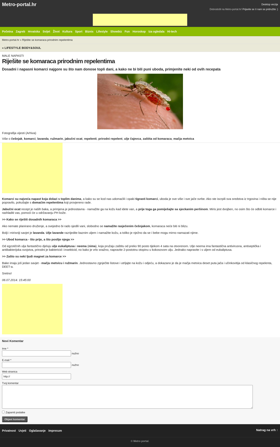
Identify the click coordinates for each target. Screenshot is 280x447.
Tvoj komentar (10, 383)
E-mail (6, 360)
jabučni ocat (74, 138)
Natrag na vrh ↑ (267, 430)
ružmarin (56, 138)
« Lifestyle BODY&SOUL (21, 47)
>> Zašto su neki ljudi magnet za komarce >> (34, 256)
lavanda (43, 138)
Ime (5, 348)
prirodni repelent (110, 138)
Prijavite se (248, 9)
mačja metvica (183, 138)
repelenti (90, 138)
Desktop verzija (269, 4)
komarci (30, 138)
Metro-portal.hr (19, 4)
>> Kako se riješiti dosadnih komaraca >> (31, 219)
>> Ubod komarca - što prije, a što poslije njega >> (38, 239)
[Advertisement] (140, 20)
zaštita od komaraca (157, 138)
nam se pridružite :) (267, 9)
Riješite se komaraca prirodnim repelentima (47, 39)
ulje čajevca (132, 138)
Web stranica (9, 371)
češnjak (16, 138)
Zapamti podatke (13, 412)
